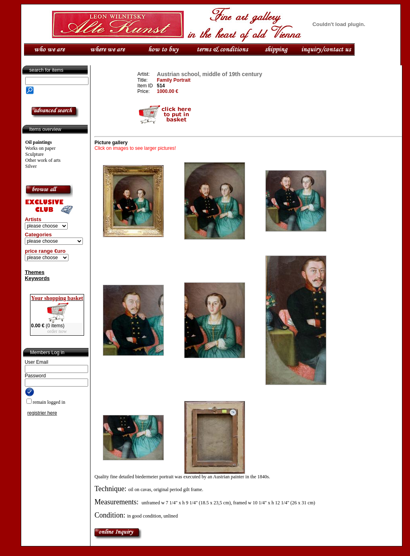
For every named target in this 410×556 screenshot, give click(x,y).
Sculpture (34, 154)
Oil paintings (38, 142)
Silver (31, 166)
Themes (34, 272)
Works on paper (40, 148)
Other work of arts (42, 160)
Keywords (37, 278)
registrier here (42, 413)
